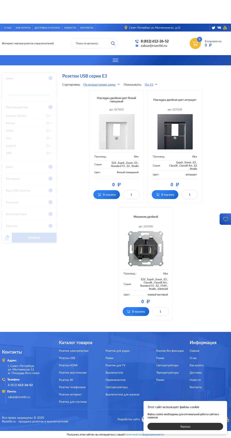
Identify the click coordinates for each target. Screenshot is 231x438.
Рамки (109, 358)
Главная (194, 350)
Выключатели (114, 372)
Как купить (23, 27)
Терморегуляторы (167, 372)
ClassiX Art (185, 165)
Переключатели (116, 380)
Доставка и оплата (47, 27)
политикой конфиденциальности (144, 434)
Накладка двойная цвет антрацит (174, 99)
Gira (136, 156)
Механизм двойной (145, 216)
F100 (164, 285)
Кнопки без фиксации (170, 350)
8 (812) (20, 385)
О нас (8, 27)
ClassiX (173, 165)
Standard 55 (118, 166)
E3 (135, 162)
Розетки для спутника (73, 401)
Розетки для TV (115, 365)
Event (129, 162)
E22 (114, 162)
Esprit (121, 162)
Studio (135, 166)
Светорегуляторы (117, 387)
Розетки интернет (70, 394)
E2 (128, 166)
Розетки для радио (118, 350)
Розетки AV (66, 380)
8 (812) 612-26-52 (155, 41)
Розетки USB (67, 358)
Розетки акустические (73, 372)
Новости (70, 27)
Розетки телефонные (72, 387)
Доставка (196, 372)
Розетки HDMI (68, 365)
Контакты (86, 27)
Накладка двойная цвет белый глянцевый (116, 99)
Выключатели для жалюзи (122, 394)
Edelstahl (163, 288)
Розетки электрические (73, 350)
